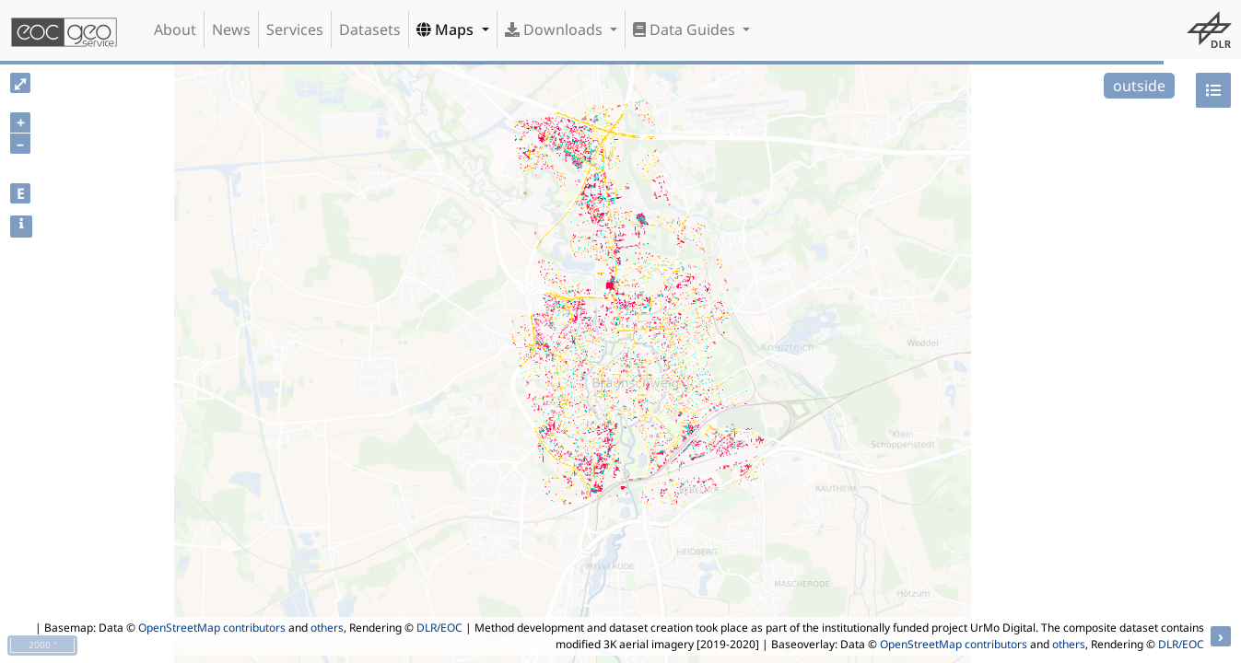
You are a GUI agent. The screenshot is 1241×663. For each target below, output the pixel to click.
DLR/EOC (439, 627)
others (327, 627)
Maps (446, 29)
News (231, 29)
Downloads (555, 29)
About (175, 29)
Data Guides (686, 29)
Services (294, 29)
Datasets (370, 29)
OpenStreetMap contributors (212, 627)
